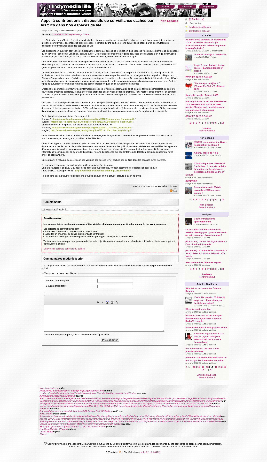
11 (198, 367)
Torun (183, 403)
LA (53, 419)
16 (220, 367)
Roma (123, 403)
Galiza (43, 401)
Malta (154, 401)
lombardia (132, 401)
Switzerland (174, 403)
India (42, 413)
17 (225, 367)
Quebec (93, 393)
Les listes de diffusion (200, 27)
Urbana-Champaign (49, 424)
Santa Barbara (160, 421)
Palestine (117, 424)
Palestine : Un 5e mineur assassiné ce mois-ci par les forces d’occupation (205, 359)
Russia (138, 403)
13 (222, 123)
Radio (47, 429)
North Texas (190, 419)
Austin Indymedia (78, 416)
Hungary (68, 401)
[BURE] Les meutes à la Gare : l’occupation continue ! (210, 143)
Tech (94, 426)
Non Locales (207, 138)
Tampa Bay (205, 421)
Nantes (169, 401)
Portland (54, 421)
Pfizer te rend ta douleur (198, 309)
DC (187, 416)
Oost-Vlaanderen (59, 403)
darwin (67, 411)
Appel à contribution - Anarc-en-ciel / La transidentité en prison (209, 68)
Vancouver (115, 393)
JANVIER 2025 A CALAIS (198, 116)
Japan (56, 396)
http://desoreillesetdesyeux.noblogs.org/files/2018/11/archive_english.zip (90, 130)
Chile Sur (99, 406)
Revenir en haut (207, 130)
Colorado (171, 416)
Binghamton (113, 416)
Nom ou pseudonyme (57, 280)
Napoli (176, 401)
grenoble (59, 401)
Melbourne (90, 411)
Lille (114, 401)
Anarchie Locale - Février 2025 (201, 95)
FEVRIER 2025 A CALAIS (198, 77)
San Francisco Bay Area (141, 421)
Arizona (43, 416)
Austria (93, 398)
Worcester (87, 424)
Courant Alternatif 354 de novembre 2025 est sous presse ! (207, 190)
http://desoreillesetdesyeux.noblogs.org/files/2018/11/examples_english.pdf (91, 121)
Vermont (63, 424)
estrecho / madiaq (69, 390)
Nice (194, 401)
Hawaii (192, 416)
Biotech (43, 434)
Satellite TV (56, 429)
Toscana (190, 403)
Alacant (51, 398)
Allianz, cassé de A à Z (206, 153)
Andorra (59, 398)
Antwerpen (69, 398)
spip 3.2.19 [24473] (150, 452)
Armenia (78, 398)
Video (64, 429)
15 (216, 367)
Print (42, 429)
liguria (109, 401)
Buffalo (130, 416)
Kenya (81, 390)
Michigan (79, 419)
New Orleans (162, 419)
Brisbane (53, 411)
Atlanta (60, 416)
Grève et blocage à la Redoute (210, 54)
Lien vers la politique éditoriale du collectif (64, 248)
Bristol (135, 398)
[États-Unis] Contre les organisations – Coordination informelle (206, 243)
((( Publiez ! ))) (196, 19)
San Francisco (121, 421)
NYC (198, 419)
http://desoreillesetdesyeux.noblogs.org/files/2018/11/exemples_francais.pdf (93, 119)
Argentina (69, 406)
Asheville (51, 416)
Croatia (167, 398)
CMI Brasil (109, 406)
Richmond (63, 421)
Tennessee (216, 421)
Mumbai (48, 413)
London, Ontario (48, 393)
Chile (91, 406)
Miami (72, 419)
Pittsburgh (45, 421)
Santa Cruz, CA (175, 421)
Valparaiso (214, 406)
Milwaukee (89, 419)
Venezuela (45, 408)
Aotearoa (44, 411)
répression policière (79, 34)
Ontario (78, 393)
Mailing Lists (64, 426)
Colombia (129, 406)
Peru (152, 406)
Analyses (206, 214)
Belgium (119, 398)
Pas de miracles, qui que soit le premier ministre (202, 350)
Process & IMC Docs (81, 426)
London (140, 401)
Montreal (70, 393)
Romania (130, 403)
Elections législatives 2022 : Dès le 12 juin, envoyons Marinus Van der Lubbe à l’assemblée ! (209, 337)
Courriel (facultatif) (56, 286)
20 (222, 199)
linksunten (121, 401)
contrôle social (60, 34)
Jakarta (49, 396)
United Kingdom (48, 406)
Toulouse (199, 403)
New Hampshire (124, 419)
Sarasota (187, 421)
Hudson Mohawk (212, 416)
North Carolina (176, 419)
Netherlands (185, 401)
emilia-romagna (186, 398)
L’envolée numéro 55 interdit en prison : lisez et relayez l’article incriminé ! (209, 300)
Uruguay (205, 406)
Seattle (196, 421)
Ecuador (138, 406)
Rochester (73, 421)
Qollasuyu (172, 406)
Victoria (124, 393)
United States (46, 431)
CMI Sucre (119, 406)
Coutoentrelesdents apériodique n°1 (204, 220)
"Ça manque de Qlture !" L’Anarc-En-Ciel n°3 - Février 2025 (209, 86)
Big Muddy (102, 416)
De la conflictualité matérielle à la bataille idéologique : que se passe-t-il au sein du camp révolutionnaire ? (205, 232)
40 (210, 369)
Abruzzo (44, 398)
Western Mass (75, 424)
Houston (200, 416)
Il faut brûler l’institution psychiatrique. (206, 327)
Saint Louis (97, 421)
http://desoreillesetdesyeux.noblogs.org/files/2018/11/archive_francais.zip (91, 127)
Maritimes (61, 393)
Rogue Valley (85, 421)
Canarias (55, 390)
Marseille (161, 401)
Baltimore (92, 416)
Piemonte (100, 403)
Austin (66, 416)
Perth (98, 411)
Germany (50, 401)
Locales (206, 35)
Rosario (181, 406)
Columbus (181, 416)
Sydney (108, 411)
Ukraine (207, 403)
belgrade (127, 398)
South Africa (98, 390)
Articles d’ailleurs (207, 284)
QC (74, 396)
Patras (91, 403)
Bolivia (77, 406)
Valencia (60, 406)
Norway (218, 401)
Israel (110, 424)
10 (194, 367)
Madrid (147, 401)
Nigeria (88, 390)
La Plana (96, 401)
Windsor (132, 393)
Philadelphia (217, 419)
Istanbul (84, 401)
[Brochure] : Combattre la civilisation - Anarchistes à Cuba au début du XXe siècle (206, 253)
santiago (189, 406)
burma (43, 396)
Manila (69, 396)
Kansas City (46, 419)
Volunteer (101, 426)
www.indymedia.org (49, 388)
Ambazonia (45, 390)
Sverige (165, 403)
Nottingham (45, 403)
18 (202, 369)
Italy (90, 401)
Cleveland (161, 416)
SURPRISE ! (191, 181)
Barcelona (102, 398)
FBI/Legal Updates (49, 426)
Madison (58, 419)
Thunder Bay (103, 393)
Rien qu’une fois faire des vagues (203, 262)
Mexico (146, 406)
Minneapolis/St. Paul (105, 419)
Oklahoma (206, 419)
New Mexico (150, 419)
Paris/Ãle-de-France (78, 403)
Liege (103, 401)
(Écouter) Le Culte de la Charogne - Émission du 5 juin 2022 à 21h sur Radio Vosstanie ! (204, 318)
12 (203, 367)
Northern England (205, 401)
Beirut (104, 424)
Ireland (76, 401)
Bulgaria (151, 398)
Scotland (156, 403)
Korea (63, 396)
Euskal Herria (218, 398)
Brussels (142, 398)
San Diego (108, 421)
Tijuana (197, 406)
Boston (123, 416)
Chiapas (85, 406)
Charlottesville (141, 416)
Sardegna (147, 403)
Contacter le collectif (199, 31)
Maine (66, 419)
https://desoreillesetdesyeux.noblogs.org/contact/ (102, 170)
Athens (86, 398)
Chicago (152, 416)
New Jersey (138, 419)
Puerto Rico (161, 406)
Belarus (111, 398)
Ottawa (85, 393)
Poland (108, 403)
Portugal (116, 403)
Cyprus (174, 398)
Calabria (159, 398)
